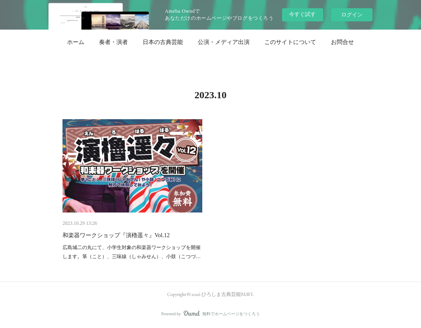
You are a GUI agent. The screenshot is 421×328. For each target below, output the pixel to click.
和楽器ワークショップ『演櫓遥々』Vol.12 (116, 235)
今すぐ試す (302, 14)
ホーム (75, 42)
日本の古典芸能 (163, 42)
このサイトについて (290, 42)
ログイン (352, 15)
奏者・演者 (113, 42)
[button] (75, 42)
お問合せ (342, 42)
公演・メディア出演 (224, 42)
